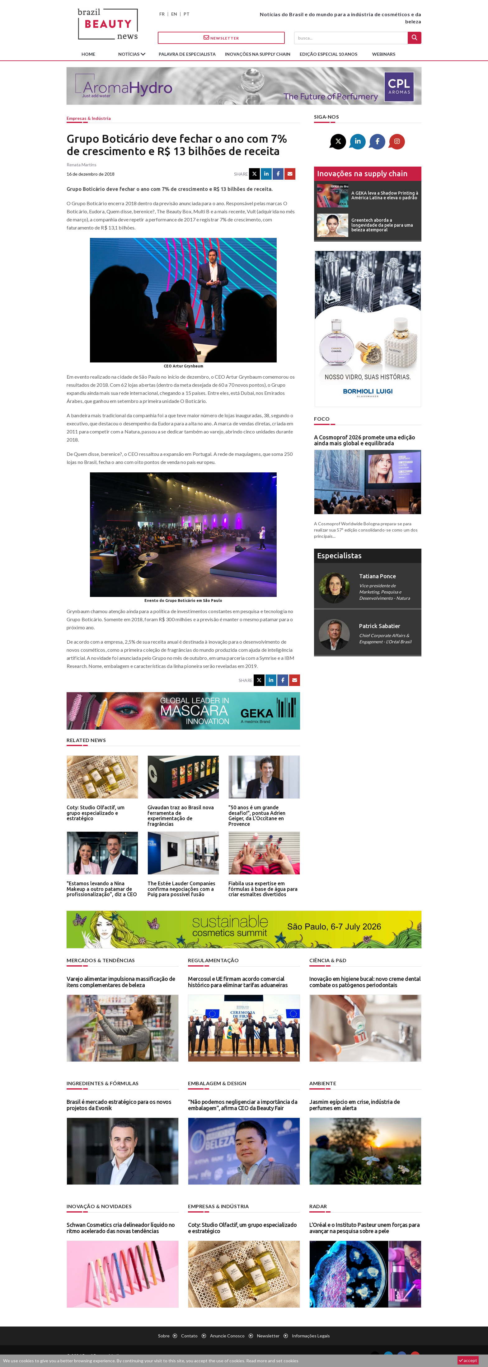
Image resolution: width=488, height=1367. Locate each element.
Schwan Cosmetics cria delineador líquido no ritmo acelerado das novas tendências (121, 1228)
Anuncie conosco (227, 1335)
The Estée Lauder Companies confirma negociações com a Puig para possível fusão (181, 889)
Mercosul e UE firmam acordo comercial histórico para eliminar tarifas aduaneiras (238, 982)
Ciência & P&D (328, 960)
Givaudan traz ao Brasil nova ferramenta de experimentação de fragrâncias (181, 816)
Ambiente (322, 1083)
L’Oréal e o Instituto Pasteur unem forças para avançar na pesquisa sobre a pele (364, 1228)
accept (468, 1360)
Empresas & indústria (89, 118)
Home (88, 54)
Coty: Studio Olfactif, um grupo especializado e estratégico (95, 813)
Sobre (164, 1335)
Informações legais (311, 1335)
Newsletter (221, 37)
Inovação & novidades (99, 1206)
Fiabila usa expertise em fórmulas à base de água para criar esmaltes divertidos (263, 889)
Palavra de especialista (187, 54)
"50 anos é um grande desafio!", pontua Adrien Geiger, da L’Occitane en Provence (256, 816)
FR (162, 14)
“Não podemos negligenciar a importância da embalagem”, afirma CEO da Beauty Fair (242, 1105)
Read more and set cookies (272, 1360)
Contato (189, 1335)
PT (187, 14)
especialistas (339, 555)
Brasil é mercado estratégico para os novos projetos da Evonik (119, 1105)
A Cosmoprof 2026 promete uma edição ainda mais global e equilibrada (364, 440)
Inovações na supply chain (257, 54)
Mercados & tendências (101, 960)
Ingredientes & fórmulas (103, 1083)
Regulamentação (213, 960)
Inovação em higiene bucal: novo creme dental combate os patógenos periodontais (364, 982)
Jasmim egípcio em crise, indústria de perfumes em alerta (354, 1105)
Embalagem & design (217, 1083)
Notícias (129, 54)
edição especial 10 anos (328, 54)
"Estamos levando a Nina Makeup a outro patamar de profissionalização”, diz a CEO (102, 889)
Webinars (383, 54)
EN (174, 14)
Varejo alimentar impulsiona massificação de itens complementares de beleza (121, 982)
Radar (318, 1206)
